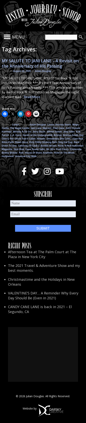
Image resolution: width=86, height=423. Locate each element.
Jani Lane (35, 128)
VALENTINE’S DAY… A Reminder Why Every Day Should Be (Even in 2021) (43, 295)
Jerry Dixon (38, 131)
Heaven (41, 138)
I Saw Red (77, 138)
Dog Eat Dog (65, 142)
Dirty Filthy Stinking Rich (43, 142)
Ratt (21, 152)
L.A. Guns (16, 135)
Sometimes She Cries (59, 138)
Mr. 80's (50, 149)
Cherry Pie (7, 138)
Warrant (47, 128)
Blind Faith (8, 142)
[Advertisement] (43, 354)
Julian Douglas (43, 71)
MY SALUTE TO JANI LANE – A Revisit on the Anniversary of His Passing (40, 63)
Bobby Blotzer (10, 152)
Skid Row (18, 149)
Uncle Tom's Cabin (25, 138)
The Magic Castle (19, 128)
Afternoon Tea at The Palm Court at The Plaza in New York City (42, 254)
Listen (15, 124)
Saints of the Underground (37, 135)
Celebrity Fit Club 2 (28, 145)
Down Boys (21, 142)
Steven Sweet (54, 131)
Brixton (58, 135)
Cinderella (75, 149)
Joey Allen (69, 131)
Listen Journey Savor (59, 124)
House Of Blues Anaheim (39, 152)
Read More (32, 97)
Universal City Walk (26, 156)
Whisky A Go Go (22, 131)
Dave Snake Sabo (35, 149)
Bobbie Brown (48, 145)
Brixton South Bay (73, 135)
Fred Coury (62, 149)
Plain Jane (58, 128)
